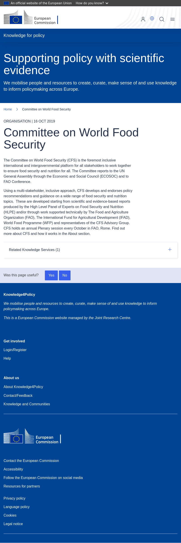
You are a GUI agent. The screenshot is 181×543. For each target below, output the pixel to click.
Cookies (10, 515)
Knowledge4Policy (19, 294)
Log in (143, 19)
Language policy (17, 507)
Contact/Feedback (18, 395)
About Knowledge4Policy (23, 387)
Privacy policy (14, 498)
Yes (51, 275)
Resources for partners (22, 486)
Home (8, 109)
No (64, 275)
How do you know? (92, 3)
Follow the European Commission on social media (43, 478)
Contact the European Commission (31, 461)
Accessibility (13, 469)
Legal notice (13, 524)
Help (7, 358)
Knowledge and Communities (27, 404)
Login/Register (15, 350)
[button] (152, 18)
